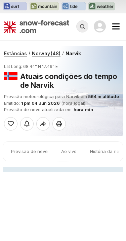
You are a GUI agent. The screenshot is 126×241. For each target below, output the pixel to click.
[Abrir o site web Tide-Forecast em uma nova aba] (73, 6)
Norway (46, 53)
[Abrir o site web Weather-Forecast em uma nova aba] (101, 6)
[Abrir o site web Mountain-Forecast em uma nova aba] (44, 6)
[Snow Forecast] (36, 26)
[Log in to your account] (100, 26)
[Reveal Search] (82, 26)
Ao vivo (69, 151)
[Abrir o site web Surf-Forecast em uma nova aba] (15, 6)
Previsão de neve (29, 151)
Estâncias (15, 53)
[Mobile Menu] (116, 26)
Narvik (73, 53)
